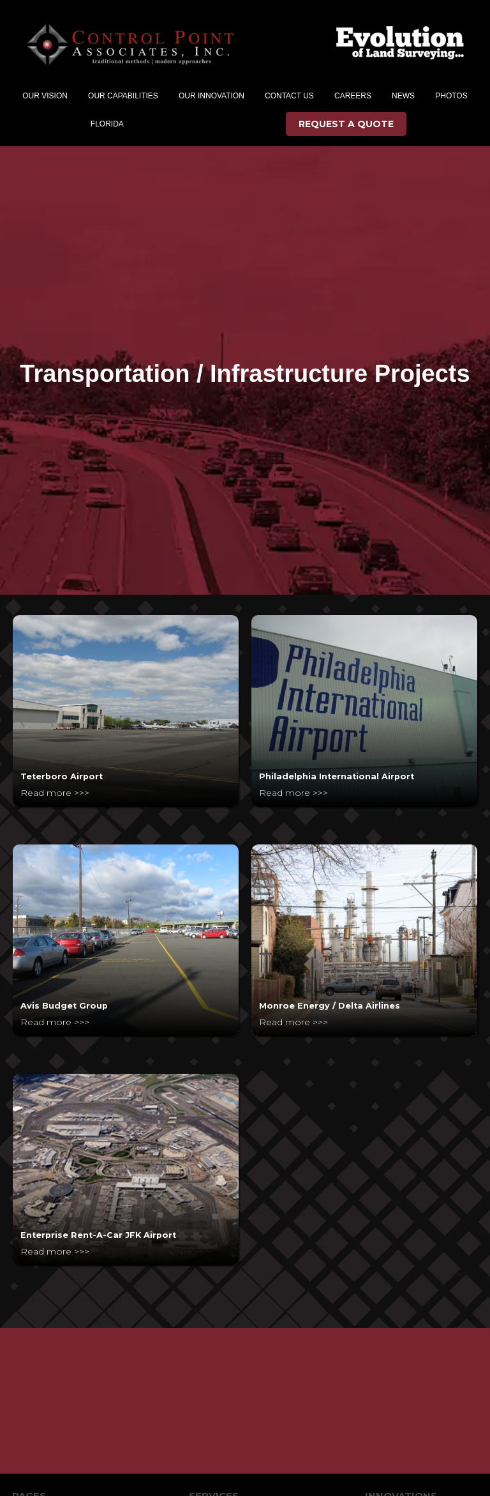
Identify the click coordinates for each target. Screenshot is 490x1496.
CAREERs (352, 95)
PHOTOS (451, 95)
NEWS (403, 95)
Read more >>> (54, 792)
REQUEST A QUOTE (346, 124)
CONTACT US (289, 95)
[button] (45, 96)
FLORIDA (107, 123)
